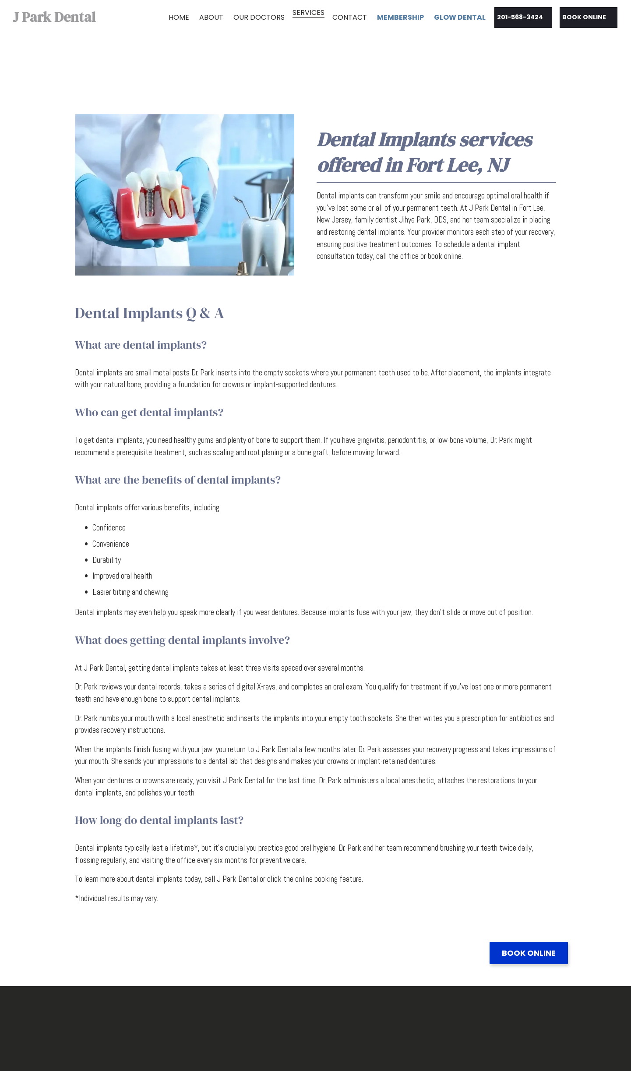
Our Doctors (259, 17)
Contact (349, 17)
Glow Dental (460, 17)
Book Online (529, 952)
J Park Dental (54, 17)
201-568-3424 (520, 17)
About (211, 17)
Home (179, 17)
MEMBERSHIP (400, 17)
